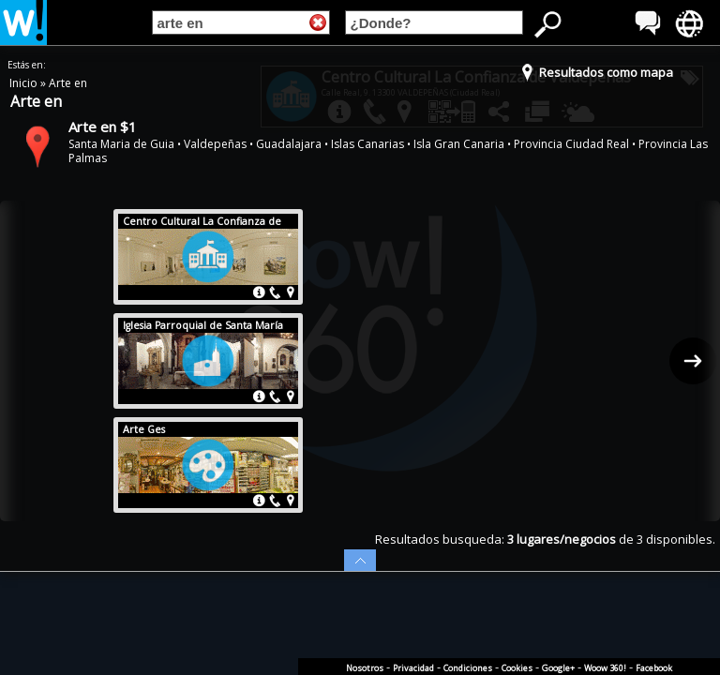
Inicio (24, 83)
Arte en (68, 83)
